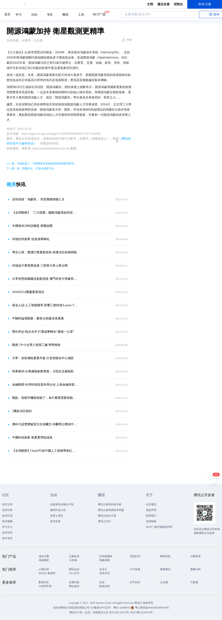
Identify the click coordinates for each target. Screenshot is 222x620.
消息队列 (135, 556)
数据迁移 (104, 586)
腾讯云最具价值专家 (109, 504)
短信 (101, 582)
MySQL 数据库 (47, 573)
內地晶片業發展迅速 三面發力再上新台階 (40, 265)
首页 (7, 14)
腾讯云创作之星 (107, 515)
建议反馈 (163, 4)
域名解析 (44, 560)
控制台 (178, 4)
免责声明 (151, 510)
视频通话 (165, 569)
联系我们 (151, 515)
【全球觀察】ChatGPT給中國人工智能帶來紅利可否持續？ (45, 450)
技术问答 (7, 510)
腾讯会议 (74, 569)
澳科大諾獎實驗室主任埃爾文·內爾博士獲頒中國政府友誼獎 (45, 424)
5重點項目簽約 (22, 411)
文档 (150, 4)
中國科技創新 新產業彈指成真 (32, 437)
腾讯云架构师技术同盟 (111, 510)
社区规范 (151, 504)
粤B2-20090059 (122, 607)
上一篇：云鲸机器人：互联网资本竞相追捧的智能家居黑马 (40, 163)
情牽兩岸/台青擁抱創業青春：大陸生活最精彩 (43, 371)
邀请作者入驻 (58, 510)
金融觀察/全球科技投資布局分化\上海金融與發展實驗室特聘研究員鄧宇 (45, 384)
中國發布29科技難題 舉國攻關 (32, 225)
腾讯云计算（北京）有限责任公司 (88, 612)
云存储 (73, 560)
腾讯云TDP (104, 521)
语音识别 (104, 573)
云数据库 (195, 556)
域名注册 (44, 556)
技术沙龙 (7, 515)
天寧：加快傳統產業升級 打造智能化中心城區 (43, 358)
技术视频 (7, 521)
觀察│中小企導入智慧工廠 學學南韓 (36, 345)
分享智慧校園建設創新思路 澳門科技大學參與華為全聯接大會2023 (45, 278)
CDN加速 (135, 569)
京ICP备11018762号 (142, 612)
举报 (127, 40)
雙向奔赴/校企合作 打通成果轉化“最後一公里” (43, 331)
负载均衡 (74, 582)
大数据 (194, 582)
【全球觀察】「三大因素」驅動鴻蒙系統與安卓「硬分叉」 (45, 212)
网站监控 (74, 586)
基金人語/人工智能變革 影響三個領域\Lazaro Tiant (45, 305)
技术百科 (7, 532)
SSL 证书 (74, 573)
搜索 (190, 14)
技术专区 (7, 538)
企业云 (103, 569)
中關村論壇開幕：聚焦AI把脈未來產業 (38, 318)
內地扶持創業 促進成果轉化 (30, 239)
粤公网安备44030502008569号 (152, 607)
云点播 (164, 582)
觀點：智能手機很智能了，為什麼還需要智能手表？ (45, 397)
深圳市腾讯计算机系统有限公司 (71, 607)
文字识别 (135, 582)
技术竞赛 (55, 521)
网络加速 (165, 556)
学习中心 (7, 526)
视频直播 (104, 560)
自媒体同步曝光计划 (61, 504)
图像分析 (195, 569)
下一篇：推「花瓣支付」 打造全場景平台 (30, 168)
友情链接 (151, 521)
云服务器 (74, 556)
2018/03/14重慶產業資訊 (28, 292)
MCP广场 (99, 14)
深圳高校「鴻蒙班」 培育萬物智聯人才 (38, 199)
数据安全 (44, 582)
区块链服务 (105, 556)
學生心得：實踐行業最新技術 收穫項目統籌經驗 (44, 252)
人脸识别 (44, 569)
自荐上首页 (56, 515)
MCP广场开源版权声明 (159, 526)
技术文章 (7, 504)
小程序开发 (45, 586)
